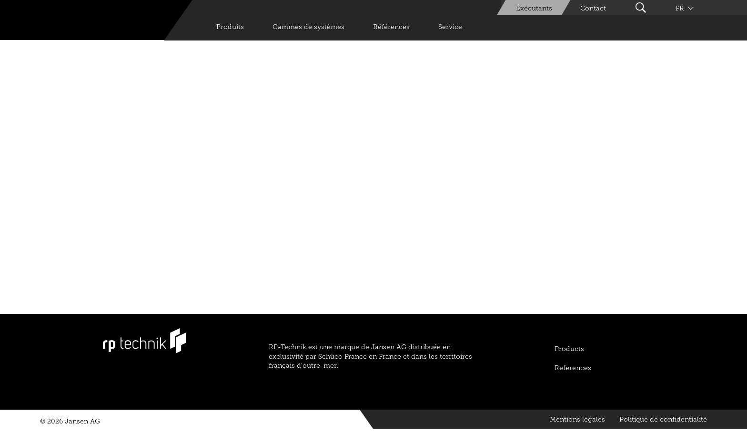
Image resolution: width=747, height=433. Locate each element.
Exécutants (534, 8)
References (573, 368)
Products (569, 349)
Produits (230, 27)
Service (450, 27)
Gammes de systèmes (308, 27)
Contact (593, 8)
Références (391, 27)
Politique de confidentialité (663, 419)
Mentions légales (577, 419)
